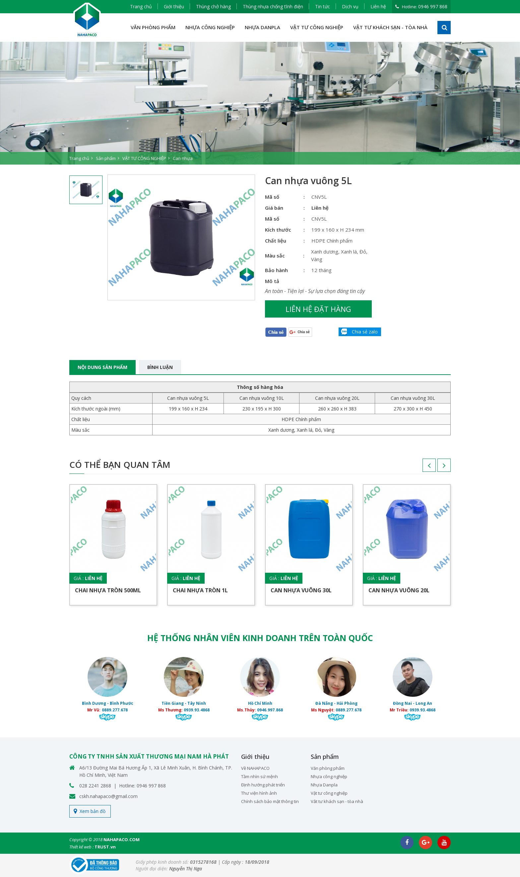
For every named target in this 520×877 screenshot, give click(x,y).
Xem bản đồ (92, 811)
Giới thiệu (174, 6)
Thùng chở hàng (213, 6)
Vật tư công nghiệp (329, 793)
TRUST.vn (105, 847)
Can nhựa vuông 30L (301, 590)
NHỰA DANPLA (262, 27)
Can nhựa (183, 158)
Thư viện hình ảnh (259, 793)
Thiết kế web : (81, 847)
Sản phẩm (106, 158)
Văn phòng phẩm (328, 768)
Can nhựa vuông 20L (398, 590)
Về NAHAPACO (255, 768)
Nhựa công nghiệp (329, 776)
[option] (260, 103)
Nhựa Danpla (324, 785)
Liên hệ (378, 6)
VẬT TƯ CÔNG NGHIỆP (316, 27)
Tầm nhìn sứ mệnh (259, 776)
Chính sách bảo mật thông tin (270, 801)
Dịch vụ (350, 6)
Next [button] (437, 467)
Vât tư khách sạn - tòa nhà (337, 801)
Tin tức (322, 6)
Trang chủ (141, 6)
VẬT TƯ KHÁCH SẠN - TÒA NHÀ (390, 27)
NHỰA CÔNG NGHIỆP (210, 27)
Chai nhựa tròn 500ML (108, 590)
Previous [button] (422, 467)
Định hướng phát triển (263, 785)
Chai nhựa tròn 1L (200, 590)
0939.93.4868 (197, 710)
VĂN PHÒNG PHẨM (153, 27)
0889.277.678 (115, 710)
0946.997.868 (270, 710)
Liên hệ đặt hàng (318, 309)
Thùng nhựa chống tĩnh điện (273, 6)
